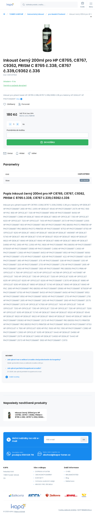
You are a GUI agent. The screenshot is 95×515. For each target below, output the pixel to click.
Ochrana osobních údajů (45, 481)
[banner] (10, 5)
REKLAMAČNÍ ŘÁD (72, 475)
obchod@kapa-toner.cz (56, 454)
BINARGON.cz (87, 510)
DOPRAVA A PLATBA (42, 471)
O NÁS (68, 471)
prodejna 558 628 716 (23, 454)
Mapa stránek (19, 511)
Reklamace (70, 481)
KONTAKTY (39, 478)
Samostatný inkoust (35, 14)
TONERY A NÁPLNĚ (16, 14)
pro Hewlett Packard (56, 14)
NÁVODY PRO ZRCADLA (43, 484)
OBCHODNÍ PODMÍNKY (43, 475)
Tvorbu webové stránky (67, 510)
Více (18, 99)
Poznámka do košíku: (16, 130)
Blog (67, 478)
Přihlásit (83, 439)
